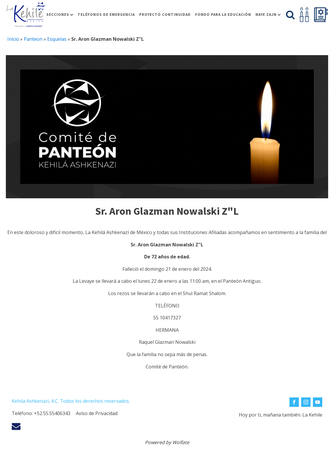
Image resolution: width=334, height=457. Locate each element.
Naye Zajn (268, 14)
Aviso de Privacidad (96, 413)
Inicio (13, 39)
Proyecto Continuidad (165, 14)
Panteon (33, 39)
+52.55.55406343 (52, 413)
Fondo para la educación (223, 14)
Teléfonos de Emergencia (106, 14)
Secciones (59, 14)
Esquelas (57, 39)
